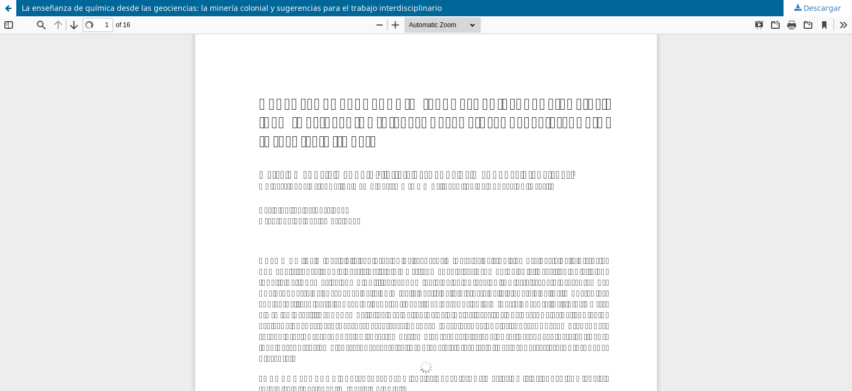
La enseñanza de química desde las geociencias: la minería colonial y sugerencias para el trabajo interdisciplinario (232, 8)
